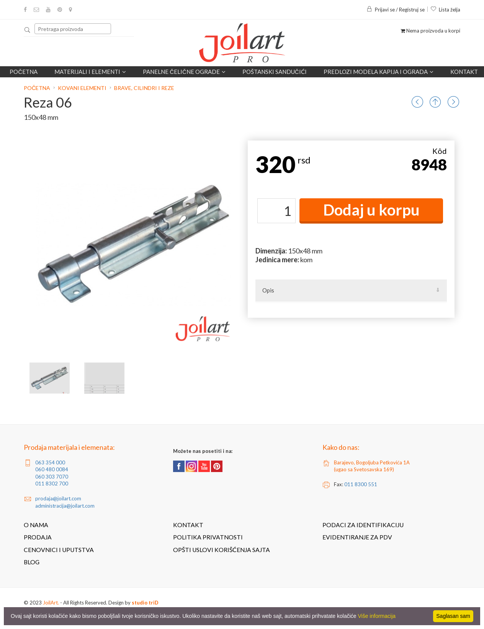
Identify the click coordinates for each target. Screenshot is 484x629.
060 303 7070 (51, 477)
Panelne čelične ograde (184, 71)
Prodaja (38, 537)
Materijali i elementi (90, 71)
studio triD (145, 603)
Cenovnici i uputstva (59, 549)
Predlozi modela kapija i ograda (378, 71)
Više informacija (377, 616)
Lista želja (445, 10)
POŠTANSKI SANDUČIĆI (274, 71)
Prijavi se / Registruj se (395, 10)
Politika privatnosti (208, 537)
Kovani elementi (82, 88)
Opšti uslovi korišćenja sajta (221, 549)
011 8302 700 (51, 483)
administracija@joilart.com (65, 506)
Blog (31, 562)
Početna (24, 71)
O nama (36, 524)
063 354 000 (50, 462)
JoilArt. (51, 603)
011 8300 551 (360, 484)
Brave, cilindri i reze (144, 88)
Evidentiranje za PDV (357, 537)
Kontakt (464, 71)
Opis (268, 290)
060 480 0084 (51, 469)
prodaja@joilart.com (58, 498)
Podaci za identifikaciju (363, 524)
